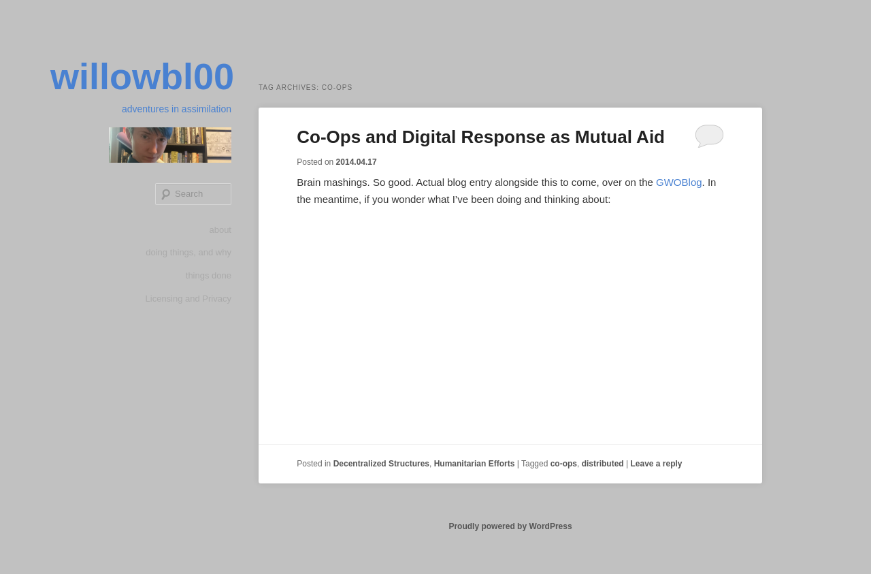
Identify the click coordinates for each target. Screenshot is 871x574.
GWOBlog (679, 182)
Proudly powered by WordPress (510, 526)
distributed (603, 463)
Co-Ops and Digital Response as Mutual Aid (481, 137)
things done (208, 275)
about (220, 230)
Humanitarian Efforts (474, 463)
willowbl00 (142, 76)
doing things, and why (188, 252)
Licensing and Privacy (188, 298)
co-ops (563, 463)
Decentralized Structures (381, 463)
